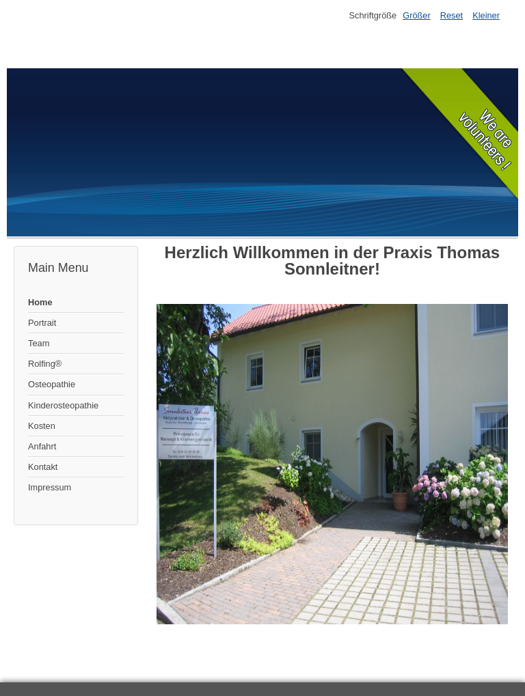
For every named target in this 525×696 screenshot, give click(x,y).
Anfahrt (42, 446)
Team (38, 343)
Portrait (42, 323)
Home (40, 302)
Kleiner (486, 15)
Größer (417, 15)
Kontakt (42, 467)
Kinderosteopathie (63, 405)
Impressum (49, 487)
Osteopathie (51, 384)
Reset (451, 15)
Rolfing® (45, 364)
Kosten (41, 426)
